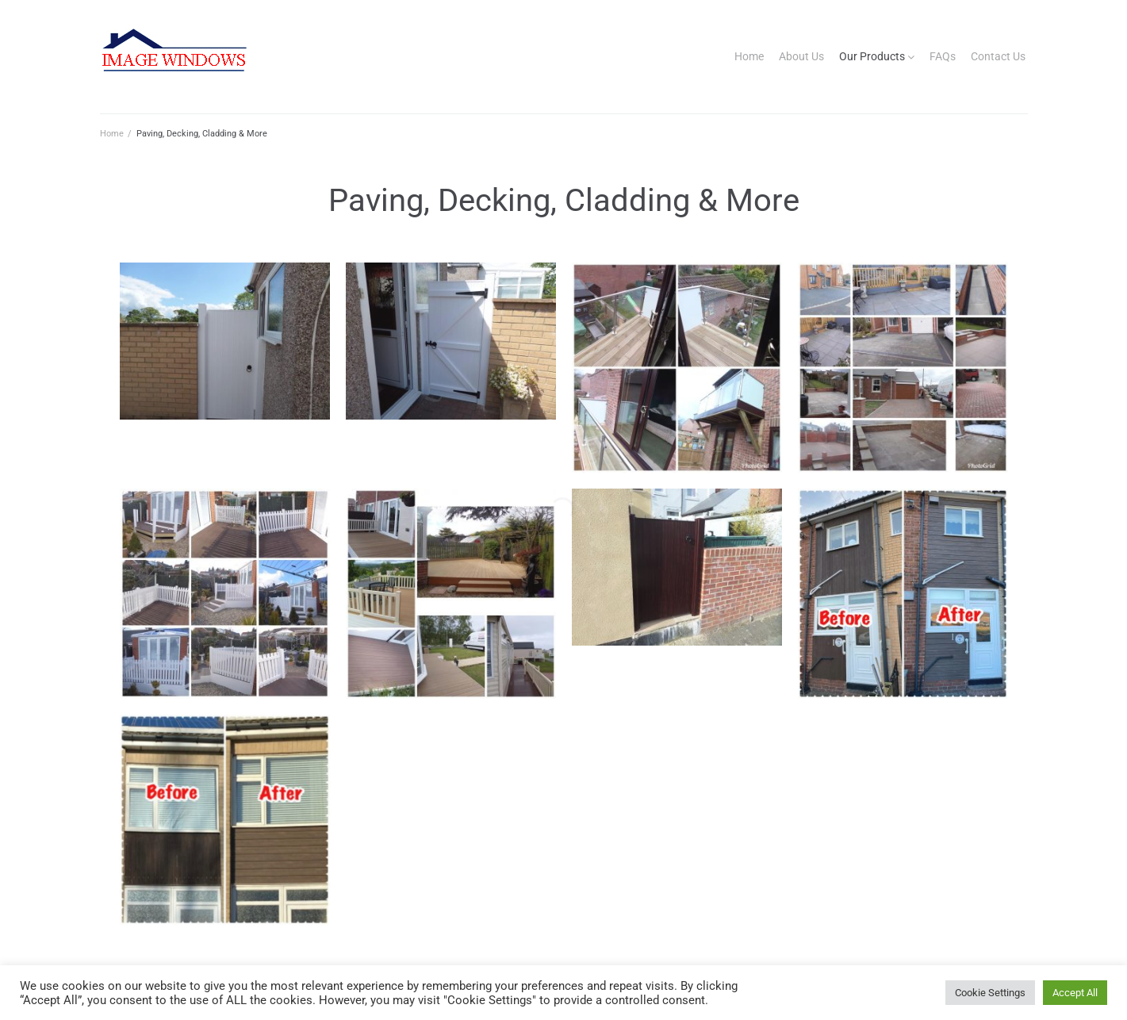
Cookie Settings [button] (990, 993)
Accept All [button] (1075, 993)
